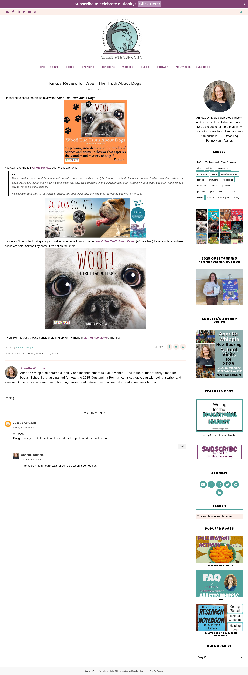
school (200, 197)
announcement (24, 353)
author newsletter (96, 337)
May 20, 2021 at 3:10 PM (23, 428)
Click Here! (149, 4)
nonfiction (43, 353)
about (199, 168)
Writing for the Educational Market (219, 435)
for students (214, 180)
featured (200, 180)
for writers (201, 186)
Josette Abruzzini (25, 422)
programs (201, 192)
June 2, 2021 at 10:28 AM (31, 460)
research (222, 192)
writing (236, 197)
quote (212, 192)
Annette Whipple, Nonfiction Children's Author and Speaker (116, 671)
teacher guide (223, 197)
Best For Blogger (156, 671)
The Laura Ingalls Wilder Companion (220, 162)
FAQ (199, 162)
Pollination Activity (220, 566)
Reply (182, 446)
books (214, 174)
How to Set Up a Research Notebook (220, 634)
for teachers (228, 180)
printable (226, 186)
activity (209, 168)
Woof (55, 353)
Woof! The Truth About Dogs (115, 241)
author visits (202, 174)
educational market (229, 174)
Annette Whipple (32, 454)
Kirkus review (40, 167)
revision (233, 192)
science (210, 197)
